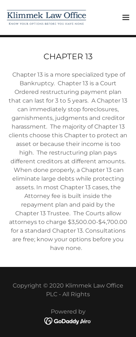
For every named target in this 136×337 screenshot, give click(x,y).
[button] (126, 17)
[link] (46, 17)
